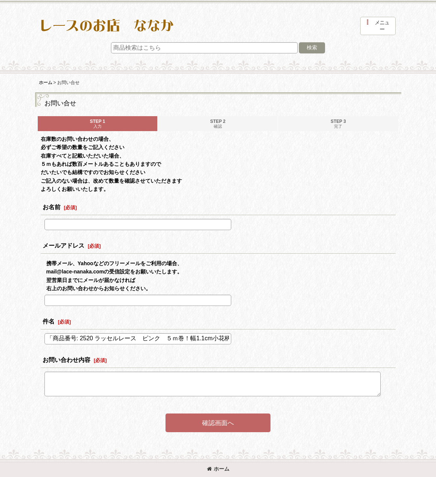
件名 (49, 321)
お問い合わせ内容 (66, 359)
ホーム (218, 469)
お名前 (52, 207)
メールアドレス (63, 245)
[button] (378, 26)
